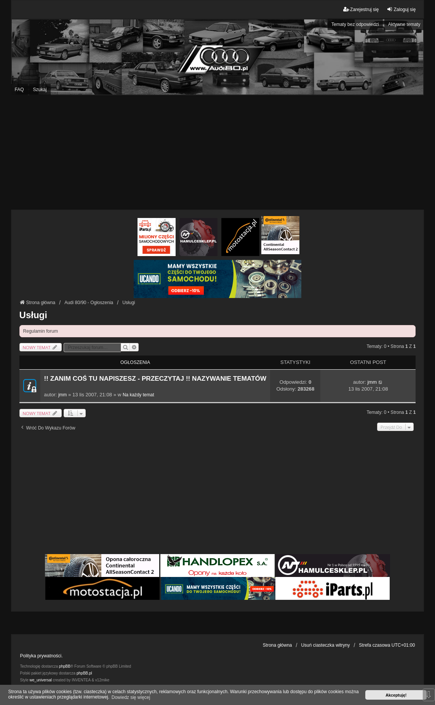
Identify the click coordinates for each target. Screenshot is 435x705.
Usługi (33, 315)
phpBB (64, 666)
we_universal (41, 680)
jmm (62, 394)
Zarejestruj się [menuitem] (361, 9)
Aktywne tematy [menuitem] (404, 24)
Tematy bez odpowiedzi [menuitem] (355, 24)
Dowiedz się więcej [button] (131, 697)
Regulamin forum (40, 331)
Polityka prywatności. (41, 656)
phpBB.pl (84, 673)
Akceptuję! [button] (395, 695)
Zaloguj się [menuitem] (401, 9)
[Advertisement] (217, 152)
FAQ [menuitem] (19, 89)
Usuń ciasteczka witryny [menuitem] (325, 645)
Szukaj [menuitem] (40, 89)
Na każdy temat (138, 394)
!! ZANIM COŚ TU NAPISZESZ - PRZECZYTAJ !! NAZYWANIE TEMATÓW (155, 378)
